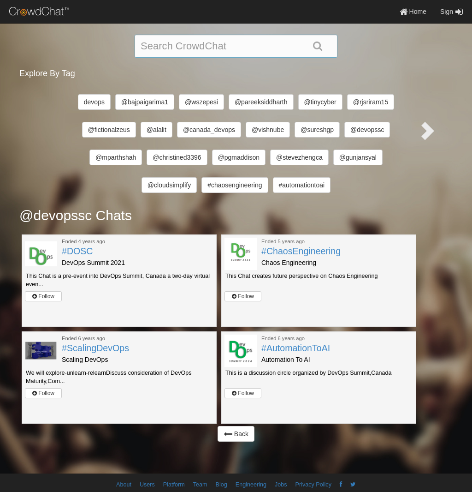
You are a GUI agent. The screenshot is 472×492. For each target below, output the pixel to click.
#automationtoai (302, 185)
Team (200, 484)
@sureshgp (317, 129)
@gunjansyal (358, 157)
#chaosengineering (234, 185)
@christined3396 (177, 157)
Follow (43, 296)
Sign (451, 11)
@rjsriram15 (370, 102)
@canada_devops (209, 129)
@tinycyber (320, 102)
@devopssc (367, 129)
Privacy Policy (313, 484)
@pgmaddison (239, 157)
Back (236, 434)
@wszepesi (201, 102)
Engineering (251, 484)
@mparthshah (115, 157)
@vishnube (268, 129)
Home (413, 11)
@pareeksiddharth (261, 102)
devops (94, 102)
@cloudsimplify (169, 185)
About (123, 484)
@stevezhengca (299, 157)
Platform (174, 484)
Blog (221, 484)
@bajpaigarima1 (144, 102)
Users (147, 484)
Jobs (281, 484)
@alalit (156, 129)
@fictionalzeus (109, 129)
